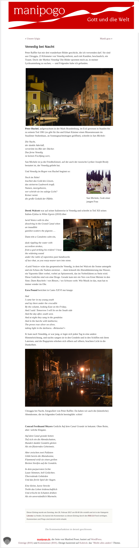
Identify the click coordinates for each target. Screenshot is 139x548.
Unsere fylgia (33, 38)
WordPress (96, 539)
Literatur (30, 516)
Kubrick (83, 543)
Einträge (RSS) (25, 543)
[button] (7, 541)
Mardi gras (105, 38)
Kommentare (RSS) (47, 543)
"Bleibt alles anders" (102, 543)
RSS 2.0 (91, 516)
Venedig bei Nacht (39, 46)
